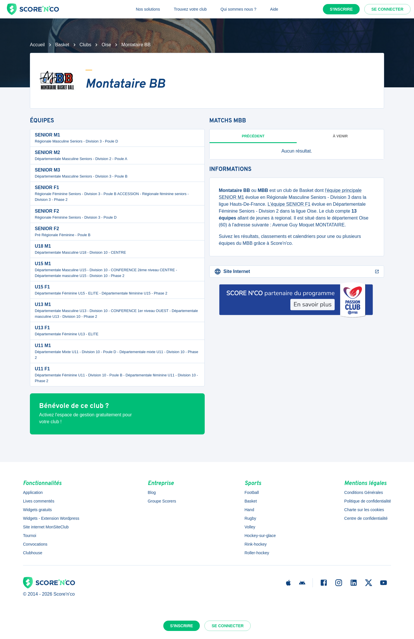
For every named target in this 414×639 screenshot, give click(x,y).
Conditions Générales (363, 492)
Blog (152, 492)
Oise (106, 44)
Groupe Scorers (162, 501)
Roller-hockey (256, 553)
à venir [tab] (340, 136)
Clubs (85, 44)
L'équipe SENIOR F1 (289, 204)
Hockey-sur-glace (260, 535)
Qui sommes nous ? (238, 9)
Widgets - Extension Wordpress (51, 518)
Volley (249, 527)
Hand (249, 509)
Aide (274, 9)
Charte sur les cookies (364, 509)
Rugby (250, 518)
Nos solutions (148, 9)
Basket (62, 44)
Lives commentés (38, 501)
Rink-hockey (255, 544)
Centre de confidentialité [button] (366, 518)
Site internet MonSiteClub (46, 527)
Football (251, 492)
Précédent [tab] (253, 136)
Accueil (37, 44)
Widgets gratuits (37, 509)
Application (33, 492)
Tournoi (29, 535)
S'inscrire (341, 9)
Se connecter (387, 9)
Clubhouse (32, 553)
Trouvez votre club (190, 9)
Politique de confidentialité (367, 501)
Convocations (35, 544)
